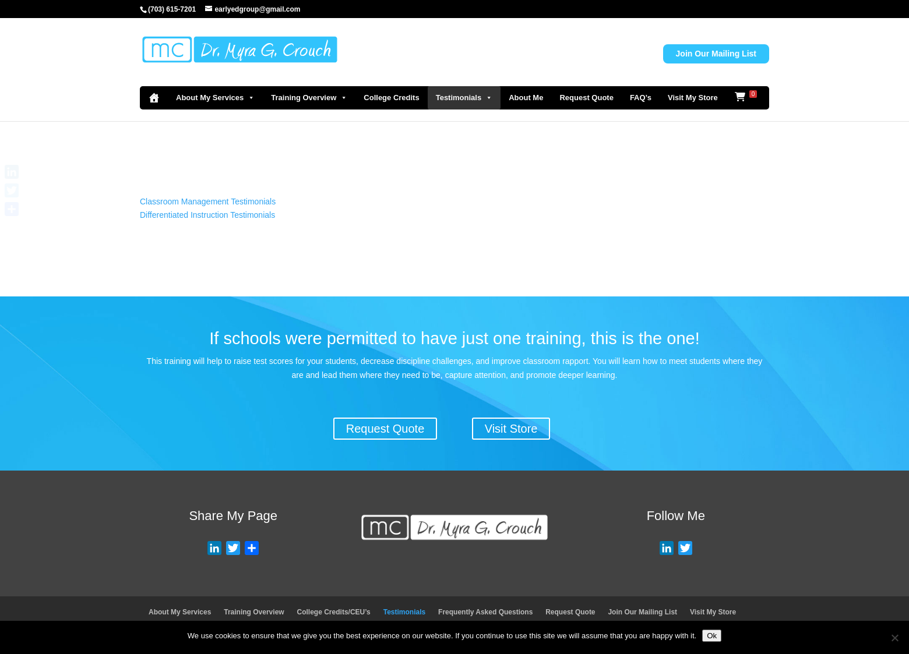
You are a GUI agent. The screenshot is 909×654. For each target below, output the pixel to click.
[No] (894, 638)
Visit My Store (693, 97)
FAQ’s (640, 97)
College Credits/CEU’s (334, 612)
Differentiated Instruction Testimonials (207, 215)
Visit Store (511, 428)
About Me (526, 97)
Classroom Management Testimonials (208, 201)
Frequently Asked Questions (485, 612)
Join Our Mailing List (716, 53)
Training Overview (309, 97)
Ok (712, 635)
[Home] (154, 97)
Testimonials (464, 97)
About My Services (215, 97)
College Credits (391, 97)
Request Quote (586, 97)
